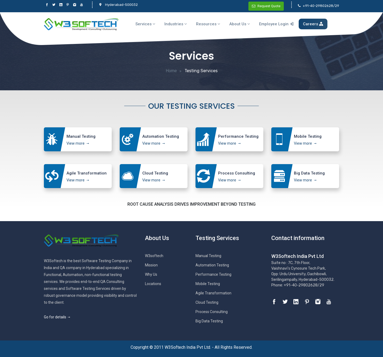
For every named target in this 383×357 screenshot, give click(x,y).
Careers (313, 24)
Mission (151, 265)
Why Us (151, 274)
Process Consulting (211, 312)
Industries (175, 24)
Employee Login (276, 24)
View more (75, 143)
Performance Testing (213, 274)
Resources (208, 24)
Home (171, 70)
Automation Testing (212, 265)
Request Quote (266, 6)
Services (145, 24)
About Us (239, 24)
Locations (153, 284)
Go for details (57, 317)
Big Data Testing (209, 321)
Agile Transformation (213, 293)
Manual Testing (208, 256)
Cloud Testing (206, 302)
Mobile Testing (207, 284)
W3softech (154, 256)
